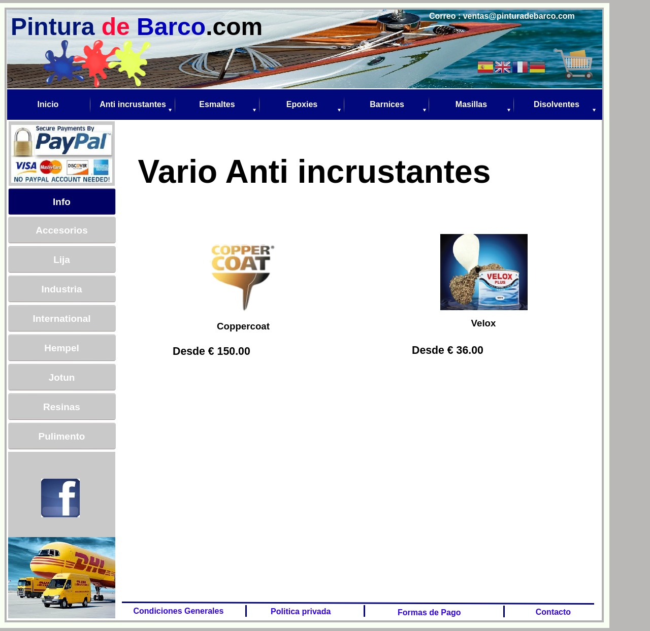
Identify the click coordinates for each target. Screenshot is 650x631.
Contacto (551, 612)
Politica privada (300, 611)
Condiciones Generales (176, 611)
